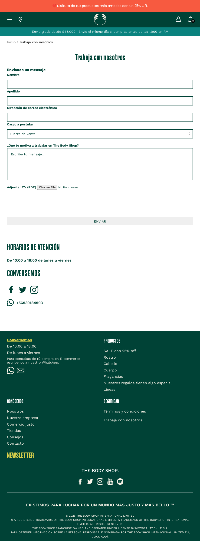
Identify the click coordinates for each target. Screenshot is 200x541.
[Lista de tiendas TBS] (17, 19)
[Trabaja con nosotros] (123, 420)
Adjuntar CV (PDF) (21, 187)
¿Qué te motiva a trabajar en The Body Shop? (43, 145)
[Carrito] (190, 20)
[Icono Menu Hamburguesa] (7, 19)
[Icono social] (80, 482)
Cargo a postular (20, 124)
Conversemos (19, 340)
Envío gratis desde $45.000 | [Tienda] (55, 31)
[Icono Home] (100, 19)
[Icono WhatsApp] (12, 371)
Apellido (13, 91)
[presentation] (100, 203)
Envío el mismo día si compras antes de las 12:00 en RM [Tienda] (123, 31)
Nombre (13, 75)
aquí (104, 536)
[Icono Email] (22, 371)
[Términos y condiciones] (125, 411)
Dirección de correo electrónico (32, 108)
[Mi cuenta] (175, 19)
